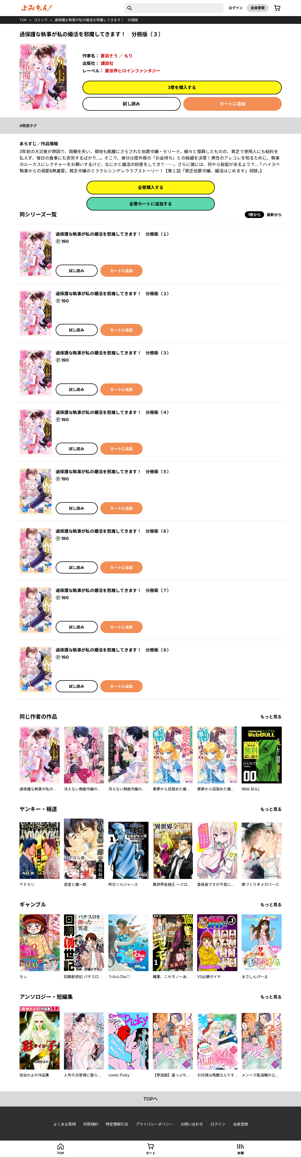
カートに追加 (232, 103)
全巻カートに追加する (150, 203)
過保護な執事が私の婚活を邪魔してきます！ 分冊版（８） (113, 650)
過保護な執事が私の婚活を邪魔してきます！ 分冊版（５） (113, 471)
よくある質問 (64, 1124)
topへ (150, 1099)
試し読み (131, 103)
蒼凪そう (109, 55)
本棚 (240, 1153)
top (23, 20)
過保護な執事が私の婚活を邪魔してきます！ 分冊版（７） (113, 590)
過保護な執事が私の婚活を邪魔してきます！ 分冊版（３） (113, 353)
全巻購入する (150, 187)
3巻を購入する (182, 87)
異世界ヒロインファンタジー (133, 70)
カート (150, 1153)
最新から (274, 214)
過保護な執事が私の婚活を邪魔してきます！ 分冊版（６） (113, 531)
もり (128, 55)
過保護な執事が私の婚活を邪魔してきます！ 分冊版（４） (113, 412)
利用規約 (90, 1124)
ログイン (236, 8)
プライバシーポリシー (154, 1124)
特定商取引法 (117, 1124)
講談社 (107, 63)
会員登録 (258, 8)
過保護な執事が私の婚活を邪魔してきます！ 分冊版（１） (113, 234)
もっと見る (271, 716)
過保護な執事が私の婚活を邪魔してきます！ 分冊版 (96, 20)
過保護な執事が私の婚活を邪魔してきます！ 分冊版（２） (113, 293)
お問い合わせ (192, 1124)
